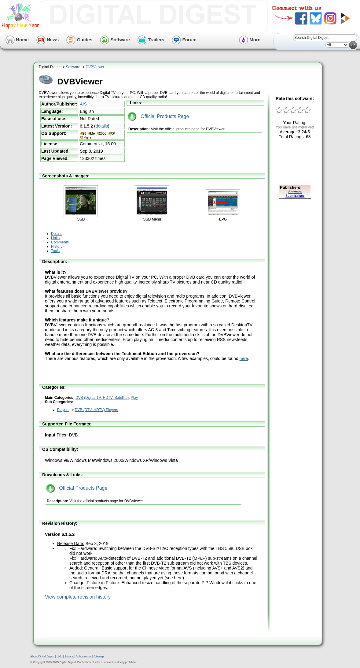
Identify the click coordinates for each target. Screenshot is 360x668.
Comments (60, 242)
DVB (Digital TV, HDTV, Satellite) (102, 397)
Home (17, 39)
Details (56, 234)
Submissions (83, 656)
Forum (184, 39)
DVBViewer (95, 67)
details (102, 126)
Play (134, 397)
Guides (79, 39)
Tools (55, 251)
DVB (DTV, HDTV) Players (96, 410)
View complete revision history (78, 596)
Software (115, 39)
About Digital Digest (42, 656)
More (249, 39)
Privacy (69, 656)
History (56, 246)
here (244, 358)
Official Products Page (158, 116)
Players (63, 410)
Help (59, 656)
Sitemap (99, 656)
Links (55, 238)
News (47, 39)
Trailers (151, 39)
